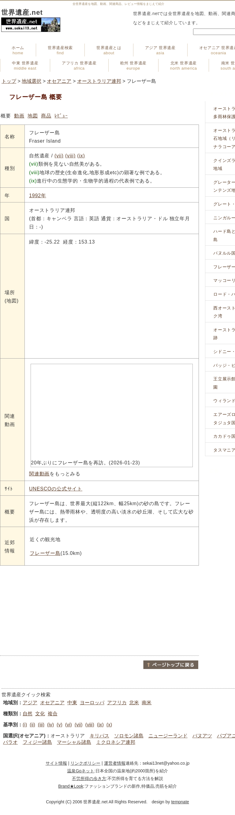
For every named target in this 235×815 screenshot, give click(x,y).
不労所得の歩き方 (89, 778)
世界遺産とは (108, 50)
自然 (27, 713)
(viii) (70, 155)
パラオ (10, 742)
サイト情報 (56, 763)
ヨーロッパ (92, 702)
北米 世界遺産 (183, 66)
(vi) (68, 724)
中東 (72, 702)
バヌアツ (202, 735)
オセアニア (59, 81)
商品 (46, 115)
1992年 (37, 195)
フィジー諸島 (37, 742)
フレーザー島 (45, 553)
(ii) (32, 724)
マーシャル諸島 (74, 742)
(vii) (59, 155)
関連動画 (39, 473)
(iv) (50, 724)
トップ (9, 81)
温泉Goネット (80, 770)
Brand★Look (70, 786)
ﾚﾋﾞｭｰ (61, 115)
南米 (146, 702)
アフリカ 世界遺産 (79, 66)
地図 (33, 115)
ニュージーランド (168, 735)
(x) (109, 724)
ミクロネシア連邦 (115, 742)
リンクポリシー (85, 763)
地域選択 (31, 81)
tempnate (180, 801)
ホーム (18, 50)
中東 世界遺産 (25, 66)
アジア (30, 702)
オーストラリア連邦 (99, 81)
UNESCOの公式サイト (55, 488)
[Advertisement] (99, 610)
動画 (19, 115)
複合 (53, 713)
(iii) (41, 724)
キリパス (99, 735)
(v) (59, 724)
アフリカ (117, 702)
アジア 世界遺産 (160, 50)
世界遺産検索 (60, 50)
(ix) (81, 155)
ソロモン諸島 (129, 735)
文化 (40, 713)
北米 (134, 702)
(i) (25, 724)
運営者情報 (114, 763)
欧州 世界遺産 (133, 66)
